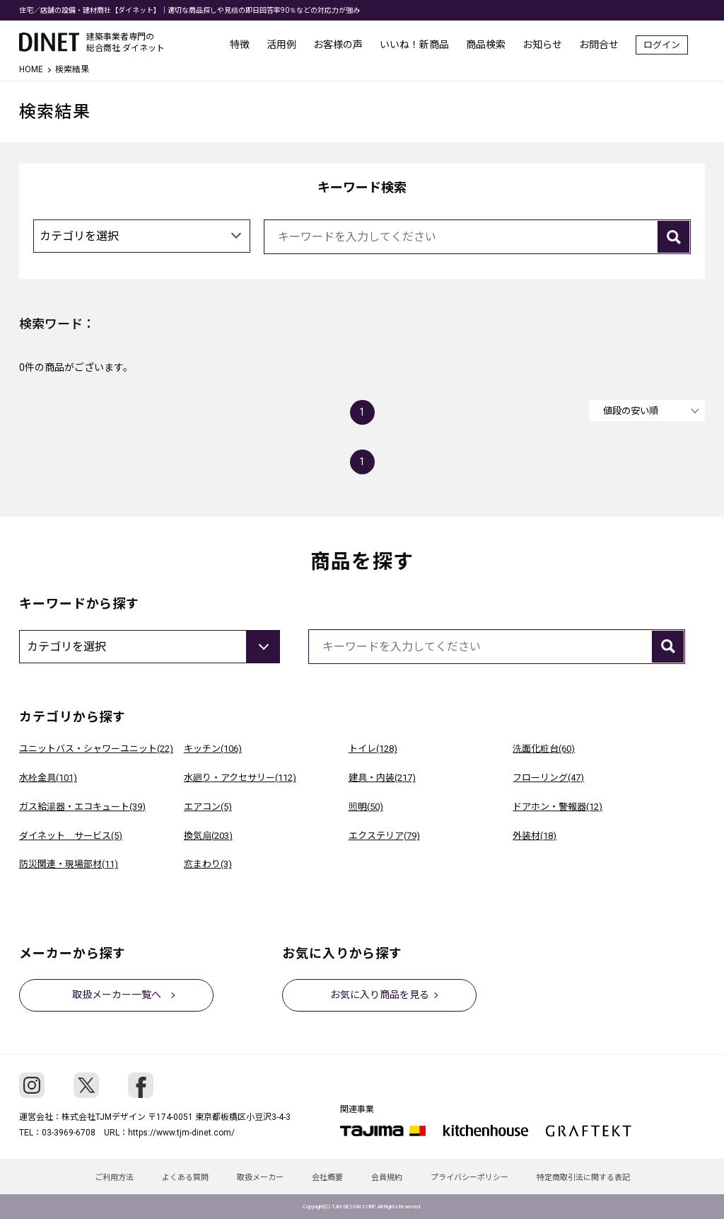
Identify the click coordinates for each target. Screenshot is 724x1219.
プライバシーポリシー (469, 1177)
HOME (31, 69)
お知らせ (559, 42)
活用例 (298, 42)
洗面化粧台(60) (544, 748)
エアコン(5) (208, 806)
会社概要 (327, 1177)
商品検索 (502, 42)
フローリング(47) (548, 777)
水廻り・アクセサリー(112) (240, 777)
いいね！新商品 (431, 42)
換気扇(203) (208, 835)
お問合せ (616, 42)
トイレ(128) (373, 748)
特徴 (257, 42)
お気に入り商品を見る (379, 994)
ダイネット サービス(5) (70, 835)
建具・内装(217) (382, 777)
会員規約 (386, 1177)
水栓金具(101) (48, 777)
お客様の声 (355, 42)
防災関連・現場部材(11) (68, 864)
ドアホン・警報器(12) (557, 806)
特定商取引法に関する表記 (583, 1177)
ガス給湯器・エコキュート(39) (82, 806)
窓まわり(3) (208, 864)
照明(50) (366, 806)
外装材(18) (534, 835)
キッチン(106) (213, 748)
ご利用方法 (114, 1177)
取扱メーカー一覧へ (116, 994)
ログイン (678, 43)
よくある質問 (185, 1177)
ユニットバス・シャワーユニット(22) (96, 748)
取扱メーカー (260, 1177)
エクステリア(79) (384, 835)
